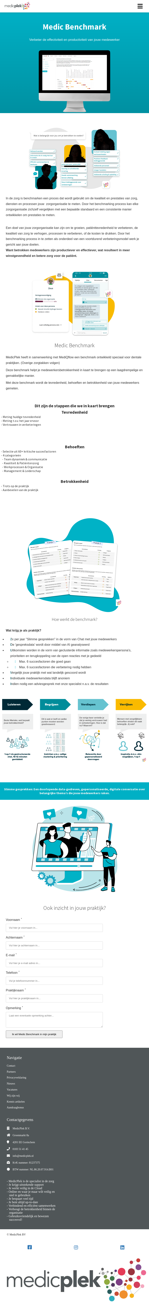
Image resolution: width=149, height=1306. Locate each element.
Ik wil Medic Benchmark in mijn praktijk (34, 1034)
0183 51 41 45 (20, 1149)
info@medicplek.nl (23, 1155)
